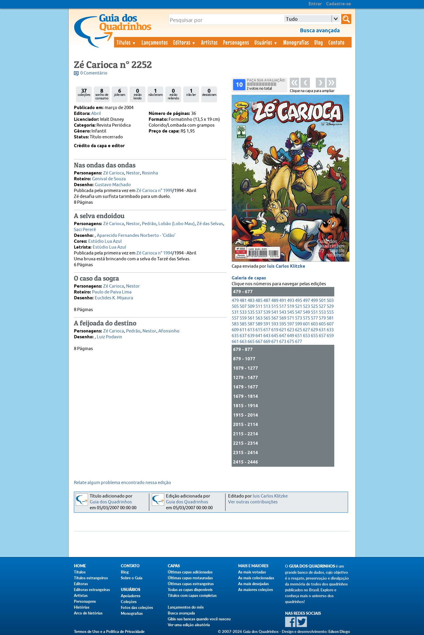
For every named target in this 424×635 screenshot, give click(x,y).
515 (274, 306)
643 (266, 336)
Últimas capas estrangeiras (191, 583)
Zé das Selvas (210, 224)
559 (243, 318)
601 (306, 324)
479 (235, 300)
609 (235, 330)
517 (282, 306)
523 (306, 306)
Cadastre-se (338, 4)
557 (235, 318)
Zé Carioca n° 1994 (154, 253)
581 (330, 318)
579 (322, 318)
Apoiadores (130, 595)
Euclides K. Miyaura (114, 298)
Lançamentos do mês (186, 607)
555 (330, 312)
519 (290, 306)
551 (314, 312)
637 (243, 336)
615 (258, 330)
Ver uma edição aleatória (189, 624)
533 (243, 312)
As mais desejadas (253, 583)
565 (266, 318)
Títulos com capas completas (192, 595)
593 (274, 324)
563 (258, 318)
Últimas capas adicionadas (190, 572)
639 (251, 336)
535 (251, 312)
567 (274, 318)
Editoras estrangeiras (92, 589)
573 (298, 318)
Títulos (126, 42)
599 (298, 324)
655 (314, 336)
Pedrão (149, 224)
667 (258, 341)
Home (80, 566)
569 (282, 318)
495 (298, 300)
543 (282, 312)
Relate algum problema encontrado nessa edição (122, 482)
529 (330, 306)
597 (290, 324)
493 (290, 300)
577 (314, 318)
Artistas (209, 42)
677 (298, 341)
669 (266, 341)
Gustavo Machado (113, 185)
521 (298, 306)
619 (274, 330)
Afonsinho (168, 331)
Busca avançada (181, 613)
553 (322, 312)
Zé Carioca (113, 173)
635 (235, 336)
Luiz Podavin (109, 337)
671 (274, 341)
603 (314, 324)
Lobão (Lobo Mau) (176, 224)
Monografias (296, 42)
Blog (318, 42)
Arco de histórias (88, 613)
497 (306, 300)
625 (298, 330)
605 (322, 324)
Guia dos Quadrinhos (111, 502)
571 (290, 318)
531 (235, 312)
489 (274, 300)
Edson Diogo (339, 631)
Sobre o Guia (132, 577)
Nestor (133, 173)
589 (258, 324)
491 (282, 300)
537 (258, 312)
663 (243, 341)
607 (330, 324)
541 (274, 312)
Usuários (266, 42)
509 (251, 306)
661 (235, 341)
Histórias (81, 607)
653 (306, 336)
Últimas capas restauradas (190, 577)
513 (266, 306)
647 (282, 336)
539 (266, 312)
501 (322, 300)
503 (330, 300)
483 (251, 300)
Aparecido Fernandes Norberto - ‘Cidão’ (136, 235)
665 (251, 341)
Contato (336, 42)
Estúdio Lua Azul (105, 241)
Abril (96, 113)
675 (290, 341)
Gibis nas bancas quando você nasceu (199, 619)
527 (322, 306)
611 (243, 330)
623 (290, 330)
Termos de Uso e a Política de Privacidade (109, 631)
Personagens (236, 42)
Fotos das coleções (137, 607)
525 (314, 306)
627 (306, 330)
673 (282, 341)
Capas (174, 566)
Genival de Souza (109, 179)
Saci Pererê (85, 229)
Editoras (184, 42)
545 (290, 312)
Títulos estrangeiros (91, 577)
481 (243, 300)
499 (314, 300)
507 (243, 306)
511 (258, 306)
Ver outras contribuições (253, 502)
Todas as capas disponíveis (190, 589)
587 (251, 324)
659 (330, 336)
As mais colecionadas (256, 577)
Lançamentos (155, 42)
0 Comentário (93, 73)
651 (298, 336)
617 (266, 330)
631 (322, 330)
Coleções (129, 601)
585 (243, 324)
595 (282, 324)
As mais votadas (252, 572)
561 (251, 318)
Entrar (315, 4)
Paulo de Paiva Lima (112, 292)
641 (258, 336)
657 (322, 336)
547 (298, 312)
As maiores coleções (255, 589)
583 (235, 324)
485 (258, 300)
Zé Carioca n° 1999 (154, 190)
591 (266, 324)
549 (306, 312)
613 (251, 330)
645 (274, 336)
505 (235, 306)
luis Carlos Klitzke (286, 266)
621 (282, 330)
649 (290, 336)
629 (314, 330)
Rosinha (150, 173)
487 (266, 300)
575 (306, 318)
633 (330, 330)
